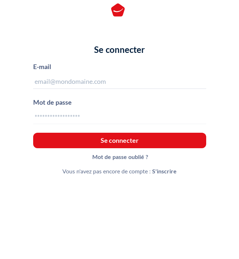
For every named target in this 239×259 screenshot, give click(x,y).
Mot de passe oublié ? (120, 156)
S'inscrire (164, 171)
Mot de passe (52, 102)
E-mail (42, 67)
